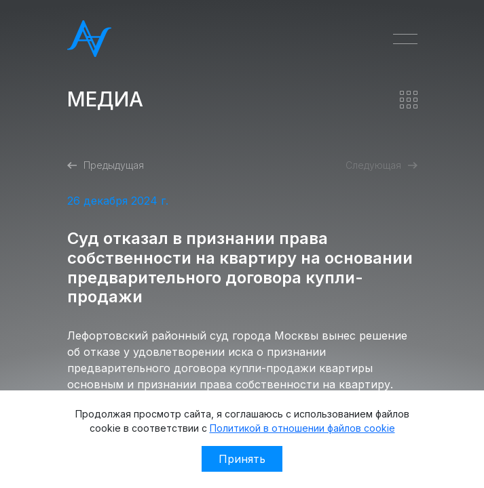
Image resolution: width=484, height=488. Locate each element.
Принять (242, 459)
